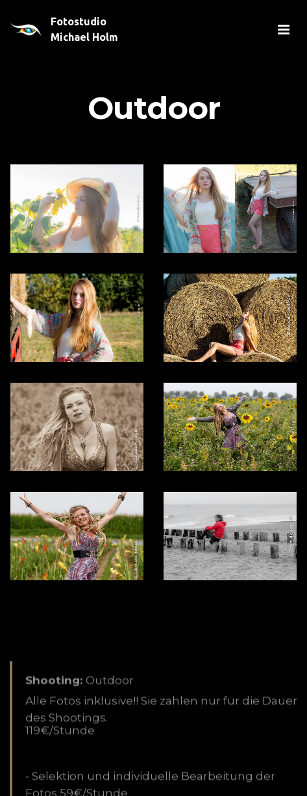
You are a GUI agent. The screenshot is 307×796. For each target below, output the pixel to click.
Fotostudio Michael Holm (84, 29)
